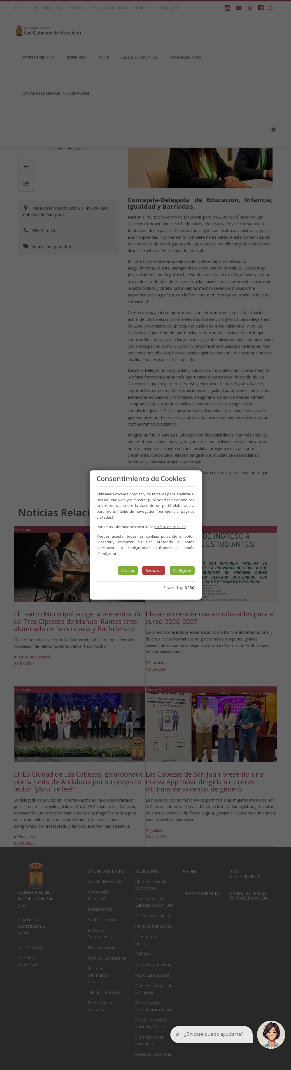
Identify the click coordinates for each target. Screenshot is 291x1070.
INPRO (189, 587)
